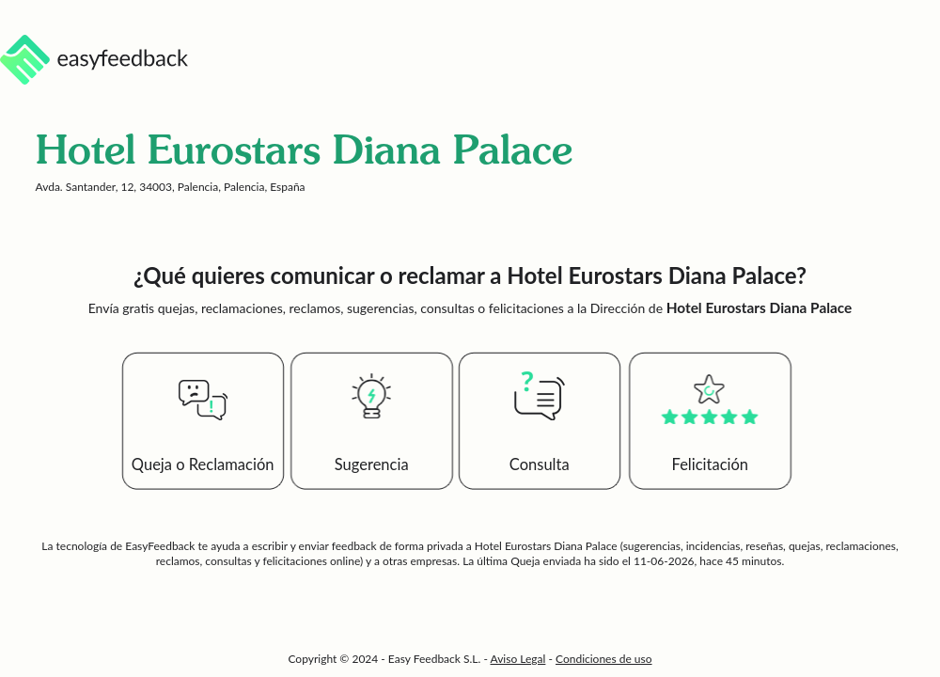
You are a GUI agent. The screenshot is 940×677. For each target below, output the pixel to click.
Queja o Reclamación (203, 464)
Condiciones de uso (604, 659)
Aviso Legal (518, 659)
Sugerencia (372, 464)
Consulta (539, 464)
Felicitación (710, 464)
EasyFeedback (161, 546)
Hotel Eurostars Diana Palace (546, 546)
